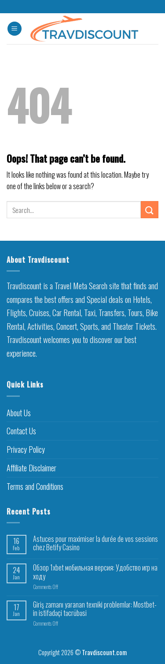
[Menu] (14, 29)
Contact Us (21, 430)
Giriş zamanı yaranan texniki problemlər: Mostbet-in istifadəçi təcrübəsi (95, 609)
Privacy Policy (26, 449)
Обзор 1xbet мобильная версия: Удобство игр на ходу (95, 571)
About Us (19, 412)
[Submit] (149, 209)
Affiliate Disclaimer (31, 468)
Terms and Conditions (35, 486)
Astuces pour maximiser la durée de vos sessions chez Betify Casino (95, 543)
